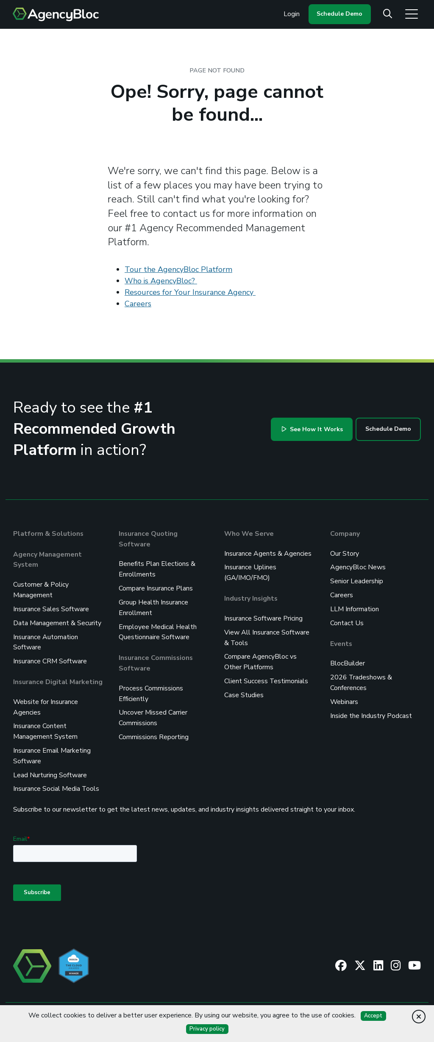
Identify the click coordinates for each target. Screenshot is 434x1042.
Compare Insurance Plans (156, 587)
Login (292, 14)
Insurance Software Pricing (263, 616)
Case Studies (244, 691)
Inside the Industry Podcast (371, 711)
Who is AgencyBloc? (161, 281)
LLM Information (354, 607)
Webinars (344, 698)
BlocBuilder (347, 660)
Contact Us (347, 621)
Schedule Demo (339, 14)
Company (345, 533)
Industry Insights (251, 597)
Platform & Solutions (48, 533)
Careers (138, 304)
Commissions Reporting (154, 732)
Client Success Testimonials (266, 677)
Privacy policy (207, 1029)
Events (341, 641)
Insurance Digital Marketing (58, 678)
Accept (373, 1016)
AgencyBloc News (358, 566)
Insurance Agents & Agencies (268, 553)
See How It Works (312, 429)
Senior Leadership (356, 580)
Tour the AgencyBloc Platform (178, 269)
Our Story (344, 553)
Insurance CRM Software (50, 658)
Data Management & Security (57, 621)
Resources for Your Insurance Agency (190, 292)
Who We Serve (249, 533)
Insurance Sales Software (51, 607)
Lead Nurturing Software (50, 769)
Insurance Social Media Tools (56, 782)
